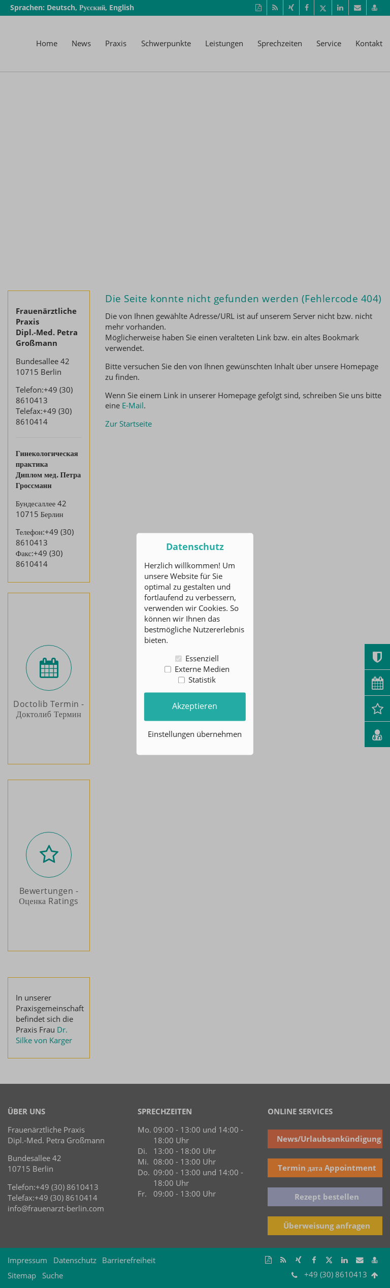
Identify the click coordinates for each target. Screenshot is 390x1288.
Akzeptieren (194, 706)
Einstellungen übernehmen (195, 734)
